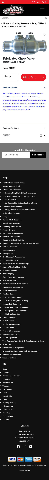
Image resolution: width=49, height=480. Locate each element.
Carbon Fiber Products (11, 213)
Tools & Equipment (9, 338)
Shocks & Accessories (11, 324)
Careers (5, 372)
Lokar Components (9, 270)
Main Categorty (8, 274)
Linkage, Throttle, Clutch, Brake (14, 267)
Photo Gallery (7, 416)
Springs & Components (11, 331)
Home (4, 369)
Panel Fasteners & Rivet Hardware (15, 284)
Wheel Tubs (6, 344)
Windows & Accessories (11, 354)
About (4, 393)
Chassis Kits (7, 396)
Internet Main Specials (10, 260)
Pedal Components (9, 291)
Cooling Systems (8, 230)
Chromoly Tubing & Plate (11, 227)
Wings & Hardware (9, 358)
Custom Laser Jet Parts (11, 376)
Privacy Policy (7, 406)
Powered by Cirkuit (24, 470)
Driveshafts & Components (12, 233)
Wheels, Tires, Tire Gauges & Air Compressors (20, 351)
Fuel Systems (7, 253)
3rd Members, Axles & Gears (13, 183)
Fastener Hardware (9, 247)
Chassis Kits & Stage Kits (11, 220)
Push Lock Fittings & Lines (12, 297)
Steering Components (10, 334)
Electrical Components (11, 237)
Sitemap (5, 420)
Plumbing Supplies (9, 294)
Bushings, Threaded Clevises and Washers (18, 210)
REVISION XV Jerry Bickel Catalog (15, 301)
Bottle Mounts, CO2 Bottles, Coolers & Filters (19, 203)
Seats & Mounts (8, 321)
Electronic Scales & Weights (13, 240)
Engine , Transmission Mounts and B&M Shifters (20, 243)
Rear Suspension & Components (14, 311)
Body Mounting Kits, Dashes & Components (18, 196)
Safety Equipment (9, 317)
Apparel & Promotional (11, 186)
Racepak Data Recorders (11, 304)
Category (5, 216)
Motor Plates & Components (13, 277)
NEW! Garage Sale (9, 280)
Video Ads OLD (8, 409)
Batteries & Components (11, 190)
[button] (2, 2)
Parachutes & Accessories (12, 287)
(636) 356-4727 (24, 441)
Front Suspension (9, 250)
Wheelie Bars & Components (13, 348)
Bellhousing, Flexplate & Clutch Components (19, 193)
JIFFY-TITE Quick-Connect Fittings (15, 264)
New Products (7, 383)
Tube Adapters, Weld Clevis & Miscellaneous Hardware (23, 341)
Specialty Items (8, 328)
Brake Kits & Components (12, 206)
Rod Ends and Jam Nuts (11, 314)
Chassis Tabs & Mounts (11, 223)
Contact (5, 399)
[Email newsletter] (16, 155)
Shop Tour (6, 413)
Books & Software (9, 200)
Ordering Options (8, 403)
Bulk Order (6, 379)
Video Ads (6, 386)
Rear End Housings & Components (15, 307)
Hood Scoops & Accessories (13, 257)
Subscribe (38, 155)
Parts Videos (7, 389)
